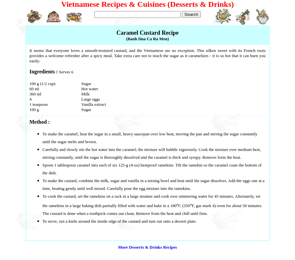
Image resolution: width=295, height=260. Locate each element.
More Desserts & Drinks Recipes (147, 247)
